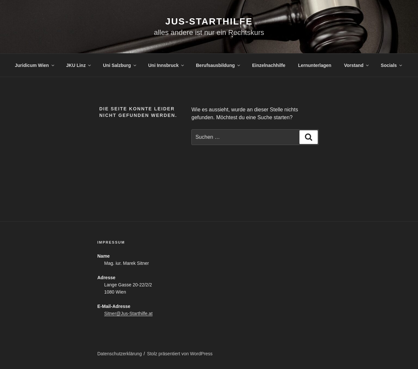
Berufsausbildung (218, 65)
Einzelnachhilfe (268, 65)
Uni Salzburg (120, 65)
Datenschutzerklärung (119, 353)
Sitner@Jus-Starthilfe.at (128, 313)
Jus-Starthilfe (208, 21)
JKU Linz (79, 65)
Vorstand (357, 65)
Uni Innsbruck (166, 65)
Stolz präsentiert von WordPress (180, 353)
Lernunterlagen (314, 65)
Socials (392, 65)
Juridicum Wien (35, 65)
